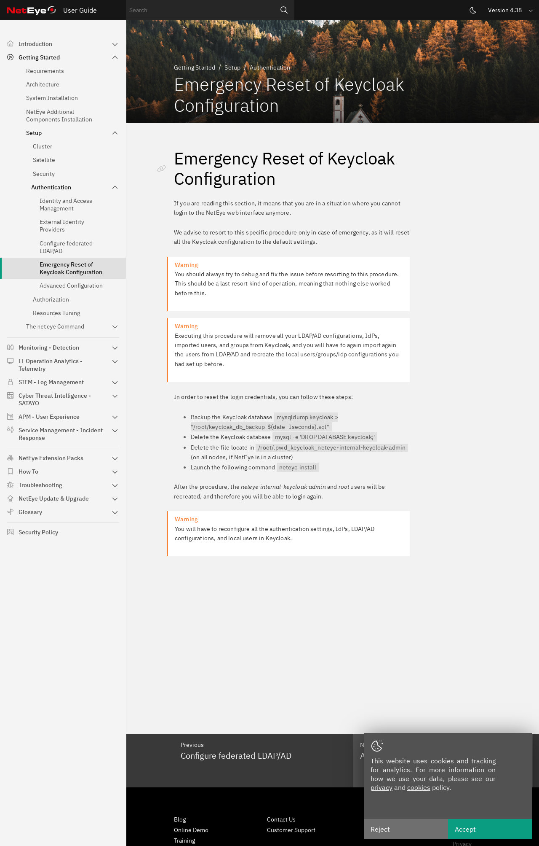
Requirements (45, 71)
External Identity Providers (62, 225)
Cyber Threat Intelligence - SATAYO (55, 399)
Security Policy (38, 532)
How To (28, 471)
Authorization (51, 299)
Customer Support (291, 830)
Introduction (35, 44)
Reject (380, 829)
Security (44, 174)
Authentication (51, 187)
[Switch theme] (473, 10)
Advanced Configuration (71, 285)
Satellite (44, 160)
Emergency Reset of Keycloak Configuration (71, 268)
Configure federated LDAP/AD (66, 247)
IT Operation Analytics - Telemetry (51, 364)
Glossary (30, 512)
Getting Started (39, 57)
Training (184, 840)
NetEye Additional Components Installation (59, 115)
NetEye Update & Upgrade (54, 498)
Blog (180, 819)
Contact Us (281, 819)
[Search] (284, 10)
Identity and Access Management (66, 204)
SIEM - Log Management (51, 382)
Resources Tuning (56, 313)
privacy (381, 787)
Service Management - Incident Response (61, 434)
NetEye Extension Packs (51, 458)
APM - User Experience (49, 416)
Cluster (42, 146)
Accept (465, 829)
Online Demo (191, 830)
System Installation (52, 98)
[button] (511, 10)
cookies (418, 787)
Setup (34, 133)
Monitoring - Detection (49, 347)
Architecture (42, 84)
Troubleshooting (40, 485)
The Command (55, 326)
